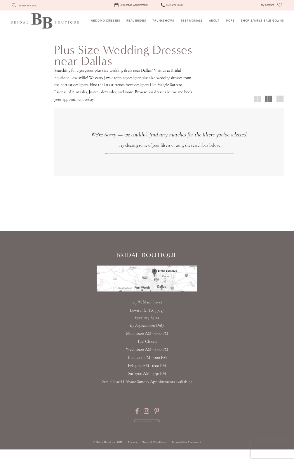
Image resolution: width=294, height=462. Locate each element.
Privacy (132, 455)
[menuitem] (131, 5)
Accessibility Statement (186, 455)
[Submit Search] (14, 5)
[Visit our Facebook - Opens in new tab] (137, 418)
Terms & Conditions (154, 455)
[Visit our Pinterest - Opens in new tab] (156, 418)
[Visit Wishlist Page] (280, 5)
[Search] (38, 5)
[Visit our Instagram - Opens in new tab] (146, 418)
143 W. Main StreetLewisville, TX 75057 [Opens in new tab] (147, 313)
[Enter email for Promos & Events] (146, 431)
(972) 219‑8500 (147, 325)
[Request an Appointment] (131, 5)
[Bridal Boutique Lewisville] (45, 20)
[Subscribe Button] (170, 431)
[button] (267, 5)
